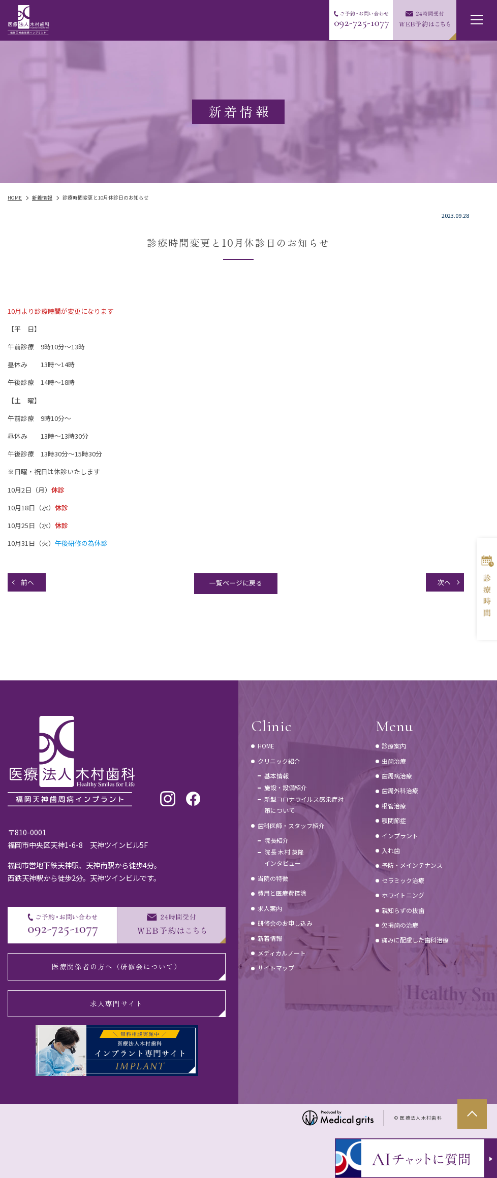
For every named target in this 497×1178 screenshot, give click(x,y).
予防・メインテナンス (412, 865)
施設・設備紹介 (285, 787)
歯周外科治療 (400, 790)
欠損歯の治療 (400, 925)
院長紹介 (276, 840)
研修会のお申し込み (285, 923)
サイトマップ (276, 967)
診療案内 (394, 745)
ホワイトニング (403, 895)
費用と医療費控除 (282, 893)
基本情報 (276, 775)
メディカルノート (282, 952)
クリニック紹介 (279, 761)
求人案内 (270, 908)
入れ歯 (391, 850)
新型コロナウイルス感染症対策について (304, 804)
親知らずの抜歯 (403, 910)
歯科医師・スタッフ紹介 (291, 825)
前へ (27, 582)
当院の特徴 (273, 878)
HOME (266, 745)
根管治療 (394, 805)
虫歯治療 (394, 761)
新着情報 (270, 938)
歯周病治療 (397, 775)
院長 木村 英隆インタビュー (284, 857)
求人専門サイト (116, 1003)
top (472, 1114)
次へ (444, 582)
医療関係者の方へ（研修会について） (116, 966)
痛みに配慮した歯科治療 (415, 939)
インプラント (400, 835)
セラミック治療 (403, 880)
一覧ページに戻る (235, 582)
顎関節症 (394, 820)
